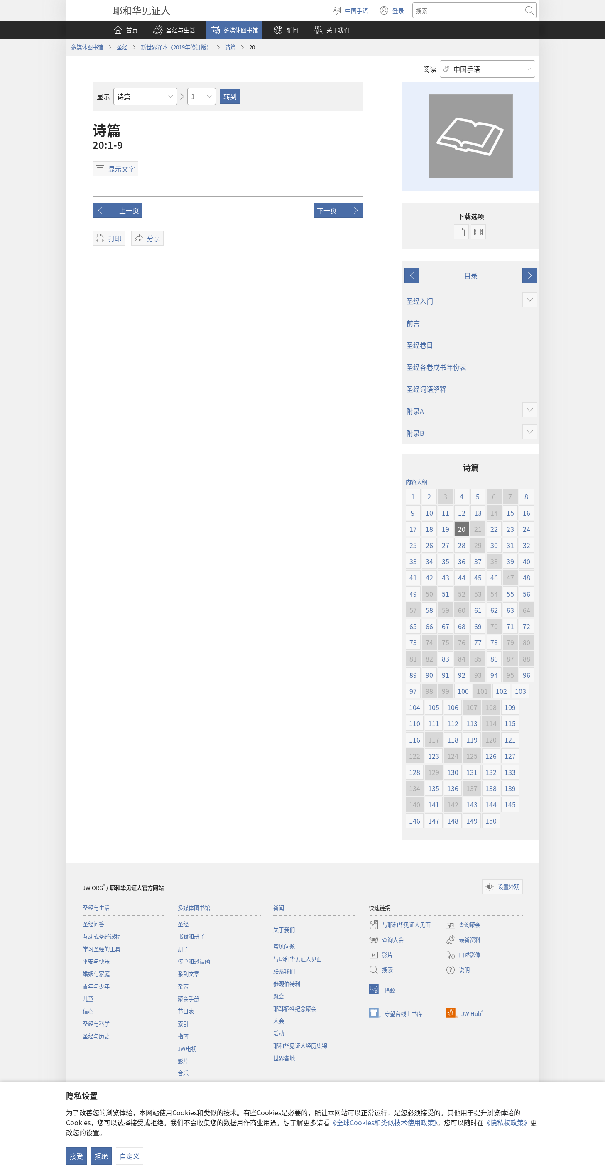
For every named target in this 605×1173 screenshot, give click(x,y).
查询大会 (386, 940)
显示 (103, 96)
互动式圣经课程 (101, 936)
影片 (183, 1061)
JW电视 (187, 1049)
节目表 (186, 1011)
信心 (88, 1011)
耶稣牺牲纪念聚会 (294, 1009)
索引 (183, 1024)
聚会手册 (188, 999)
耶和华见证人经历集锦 (300, 1046)
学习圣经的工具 (101, 949)
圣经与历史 (96, 1036)
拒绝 (101, 1156)
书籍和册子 (191, 936)
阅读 (429, 69)
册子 (183, 949)
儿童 (88, 999)
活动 (278, 1033)
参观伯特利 (286, 984)
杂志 (183, 986)
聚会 (278, 996)
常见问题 (284, 946)
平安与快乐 (96, 961)
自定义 (130, 1156)
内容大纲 (416, 482)
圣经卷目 (420, 345)
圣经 (122, 47)
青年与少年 (96, 986)
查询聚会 (463, 925)
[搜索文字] (467, 10)
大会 (278, 1021)
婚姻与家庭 (96, 974)
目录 (471, 275)
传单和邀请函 (194, 961)
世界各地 (284, 1058)
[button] (174, 30)
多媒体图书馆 (87, 47)
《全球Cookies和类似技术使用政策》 (383, 1122)
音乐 (183, 1073)
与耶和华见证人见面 (297, 959)
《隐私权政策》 (507, 1122)
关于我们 (284, 930)
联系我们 (284, 971)
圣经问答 (93, 924)
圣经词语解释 (426, 389)
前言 (413, 323)
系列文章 (188, 974)
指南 (183, 1036)
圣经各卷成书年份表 (436, 367)
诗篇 (230, 47)
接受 (76, 1156)
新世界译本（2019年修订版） (176, 47)
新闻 (278, 908)
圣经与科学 (96, 1024)
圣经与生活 (96, 908)
